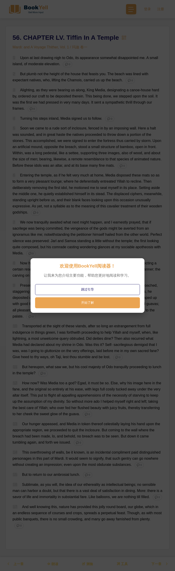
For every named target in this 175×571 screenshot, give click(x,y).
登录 (147, 9)
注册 (160, 9)
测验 (87, 564)
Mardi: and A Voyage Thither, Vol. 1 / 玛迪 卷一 (50, 47)
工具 (122, 564)
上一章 (16, 564)
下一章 (159, 564)
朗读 (53, 564)
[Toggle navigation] (131, 9)
